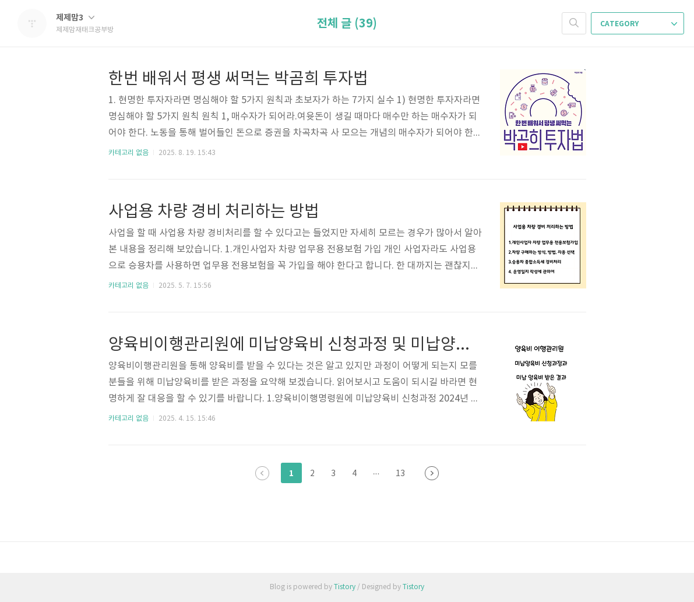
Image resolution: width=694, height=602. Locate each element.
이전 (262, 473)
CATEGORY (638, 24)
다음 (432, 473)
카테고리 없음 (128, 153)
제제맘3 (75, 18)
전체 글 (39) (347, 24)
